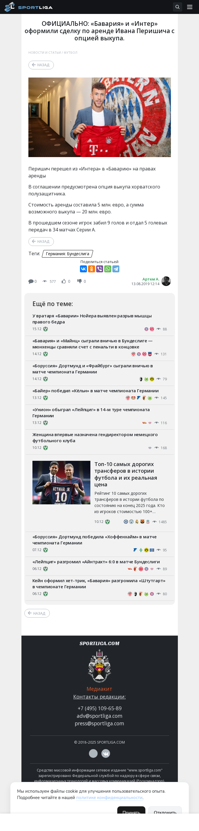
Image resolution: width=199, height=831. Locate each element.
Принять (131, 813)
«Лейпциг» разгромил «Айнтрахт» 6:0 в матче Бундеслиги (96, 561)
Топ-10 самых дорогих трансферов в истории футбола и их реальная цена (125, 474)
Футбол (70, 52)
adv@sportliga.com (100, 715)
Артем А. (151, 279)
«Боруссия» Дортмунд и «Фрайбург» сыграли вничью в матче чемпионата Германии (92, 369)
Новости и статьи (44, 52)
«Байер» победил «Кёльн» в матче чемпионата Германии (95, 390)
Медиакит (99, 688)
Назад (43, 64)
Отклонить (165, 813)
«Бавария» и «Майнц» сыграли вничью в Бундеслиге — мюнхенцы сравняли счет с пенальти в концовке (92, 344)
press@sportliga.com (99, 723)
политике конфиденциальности (109, 798)
